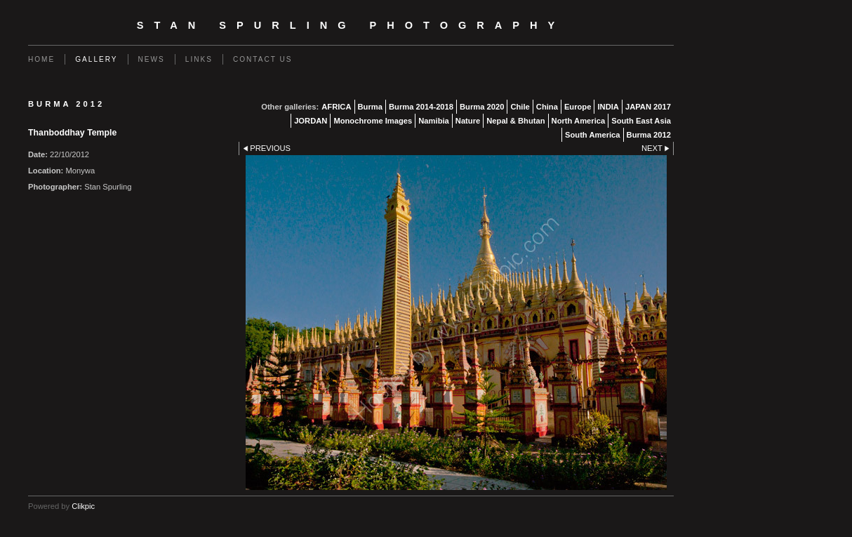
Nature (467, 121)
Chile (519, 106)
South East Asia (641, 121)
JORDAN (310, 121)
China (547, 106)
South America (592, 135)
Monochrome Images (372, 121)
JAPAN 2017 (648, 106)
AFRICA (336, 106)
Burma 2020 (482, 106)
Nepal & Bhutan (515, 121)
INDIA (607, 106)
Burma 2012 (649, 135)
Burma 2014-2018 (421, 106)
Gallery (96, 59)
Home (41, 59)
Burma (370, 106)
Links (199, 59)
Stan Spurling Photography (351, 25)
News (151, 59)
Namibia (433, 121)
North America (579, 121)
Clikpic (83, 506)
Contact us (263, 59)
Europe (578, 106)
